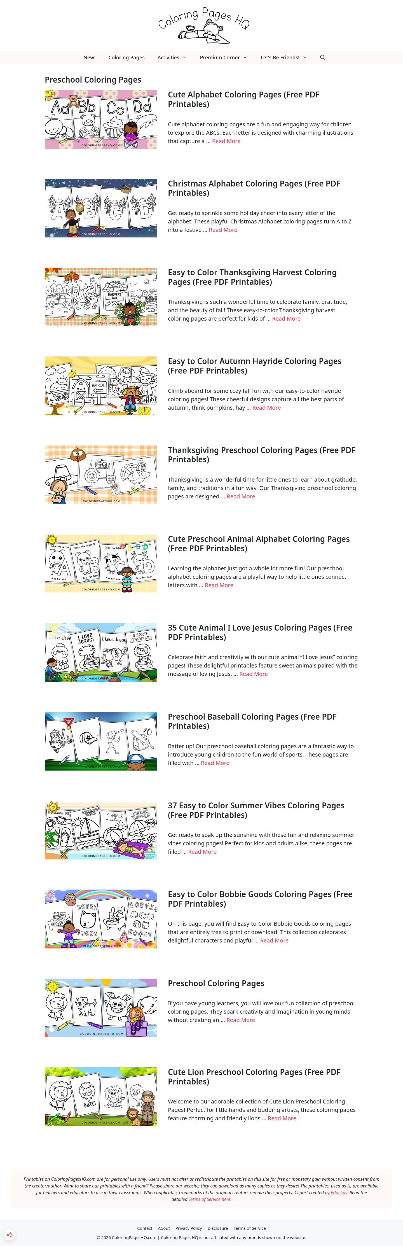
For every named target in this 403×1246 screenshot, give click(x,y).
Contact (144, 1228)
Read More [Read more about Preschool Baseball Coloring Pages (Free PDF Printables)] (215, 763)
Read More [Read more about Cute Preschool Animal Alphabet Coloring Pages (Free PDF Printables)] (219, 585)
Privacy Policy (188, 1228)
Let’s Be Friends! (287, 57)
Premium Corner (227, 57)
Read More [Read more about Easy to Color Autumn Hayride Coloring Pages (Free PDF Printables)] (266, 407)
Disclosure (218, 1228)
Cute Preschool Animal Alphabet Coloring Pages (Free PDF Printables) (259, 543)
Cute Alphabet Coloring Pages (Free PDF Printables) (244, 99)
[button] (323, 57)
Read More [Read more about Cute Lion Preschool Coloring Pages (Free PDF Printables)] (282, 1118)
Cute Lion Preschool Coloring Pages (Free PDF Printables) (254, 1077)
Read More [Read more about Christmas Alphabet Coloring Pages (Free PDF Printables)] (223, 230)
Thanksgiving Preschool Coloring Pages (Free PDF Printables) (262, 455)
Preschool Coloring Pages (216, 983)
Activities (176, 57)
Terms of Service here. (210, 1199)
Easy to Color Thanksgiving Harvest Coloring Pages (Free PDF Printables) (252, 277)
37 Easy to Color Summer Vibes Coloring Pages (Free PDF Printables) (256, 810)
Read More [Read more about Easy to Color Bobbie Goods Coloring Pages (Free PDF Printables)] (274, 940)
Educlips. (339, 1192)
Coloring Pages (127, 57)
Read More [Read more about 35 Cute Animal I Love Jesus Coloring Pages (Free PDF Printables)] (253, 674)
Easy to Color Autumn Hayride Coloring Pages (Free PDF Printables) (255, 366)
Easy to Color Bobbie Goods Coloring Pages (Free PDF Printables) (260, 899)
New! (89, 57)
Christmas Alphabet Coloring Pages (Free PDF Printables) (254, 188)
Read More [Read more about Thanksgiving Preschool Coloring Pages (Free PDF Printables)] (241, 496)
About (164, 1228)
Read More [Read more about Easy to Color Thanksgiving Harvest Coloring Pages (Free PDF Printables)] (286, 318)
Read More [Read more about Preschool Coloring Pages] (240, 1020)
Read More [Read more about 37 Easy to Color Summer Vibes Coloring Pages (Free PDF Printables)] (202, 851)
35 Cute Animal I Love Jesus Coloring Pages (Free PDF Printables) (260, 632)
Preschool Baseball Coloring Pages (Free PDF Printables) (252, 721)
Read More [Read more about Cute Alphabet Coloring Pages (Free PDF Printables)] (226, 141)
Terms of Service (250, 1228)
